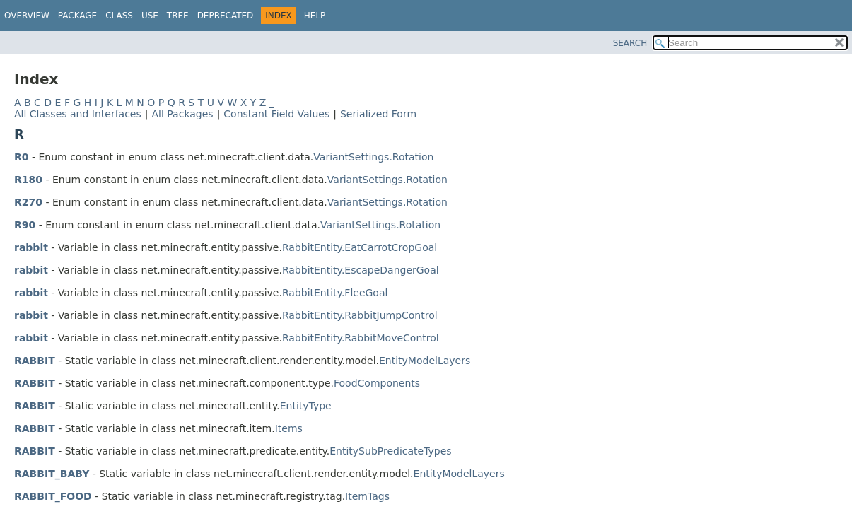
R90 (24, 224)
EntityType (306, 405)
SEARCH (630, 43)
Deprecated (225, 16)
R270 (28, 202)
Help (315, 16)
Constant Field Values (276, 113)
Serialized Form (378, 113)
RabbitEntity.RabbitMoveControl (360, 338)
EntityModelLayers (424, 360)
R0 (21, 157)
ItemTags (367, 496)
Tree (178, 16)
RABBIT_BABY (51, 473)
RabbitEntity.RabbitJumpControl (360, 315)
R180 (28, 179)
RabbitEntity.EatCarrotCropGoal (359, 247)
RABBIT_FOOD (53, 496)
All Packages (182, 113)
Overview (26, 16)
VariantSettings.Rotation (373, 157)
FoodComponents (377, 383)
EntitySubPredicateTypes (390, 451)
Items (289, 428)
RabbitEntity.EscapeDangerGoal (360, 270)
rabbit (31, 247)
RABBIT (34, 360)
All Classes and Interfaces (77, 113)
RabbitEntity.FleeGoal (335, 292)
